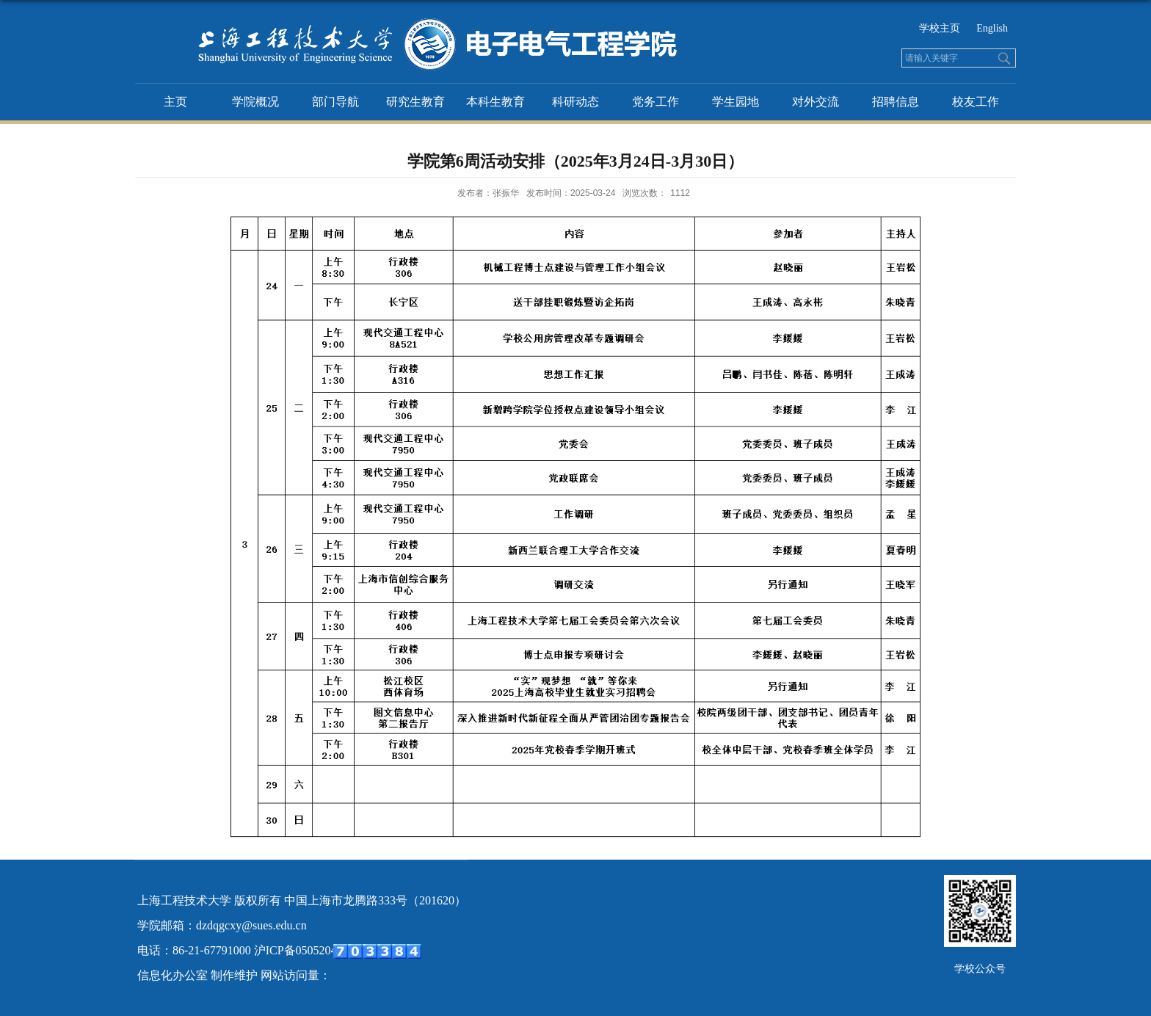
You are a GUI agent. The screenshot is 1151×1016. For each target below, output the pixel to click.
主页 (175, 101)
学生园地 (735, 101)
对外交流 (815, 101)
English (992, 28)
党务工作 (655, 101)
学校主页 (939, 28)
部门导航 (335, 101)
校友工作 (975, 101)
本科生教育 (495, 101)
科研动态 (575, 101)
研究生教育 (415, 101)
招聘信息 (895, 101)
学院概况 (255, 101)
